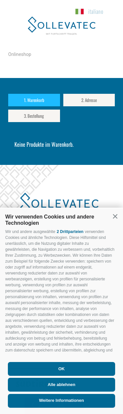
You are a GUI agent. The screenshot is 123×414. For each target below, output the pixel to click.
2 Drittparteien (70, 231)
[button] (115, 216)
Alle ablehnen (61, 384)
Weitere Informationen (61, 400)
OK (61, 368)
